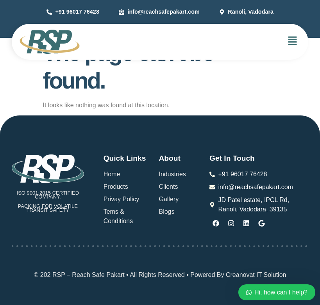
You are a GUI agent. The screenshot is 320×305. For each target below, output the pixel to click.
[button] (292, 41)
